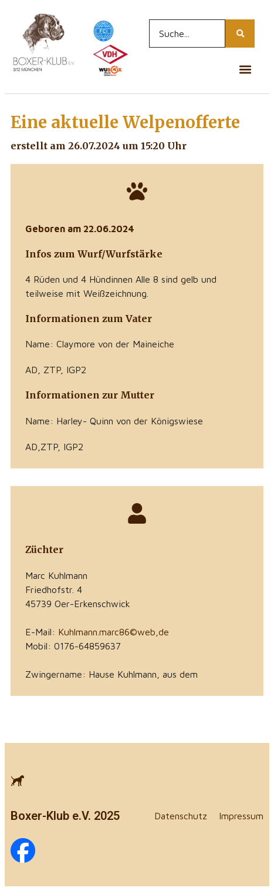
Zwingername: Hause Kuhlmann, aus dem (111, 674)
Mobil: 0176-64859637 (73, 646)
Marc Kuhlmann (56, 575)
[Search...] (187, 33)
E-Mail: (97, 632)
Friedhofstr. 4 (53, 589)
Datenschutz (180, 815)
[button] (245, 69)
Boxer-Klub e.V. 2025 (65, 816)
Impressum (241, 815)
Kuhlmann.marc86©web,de (113, 632)
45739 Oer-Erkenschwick (77, 603)
